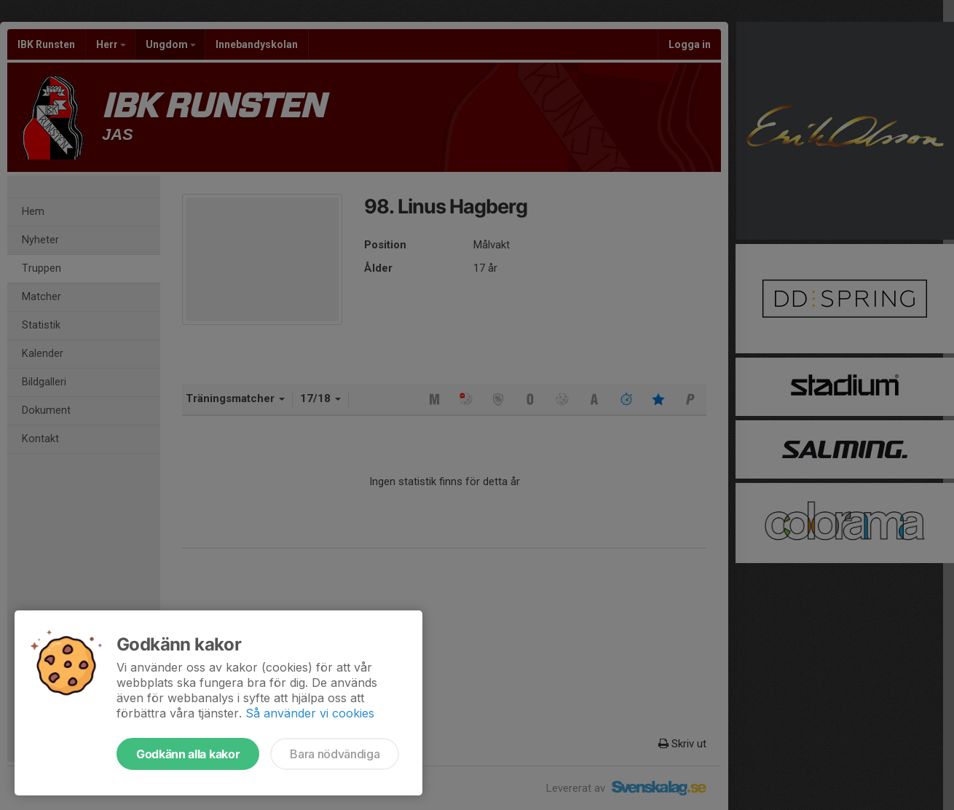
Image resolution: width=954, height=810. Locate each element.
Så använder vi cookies (309, 713)
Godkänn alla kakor (188, 754)
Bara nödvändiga (334, 754)
